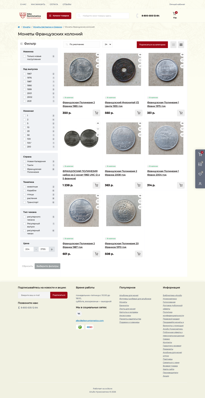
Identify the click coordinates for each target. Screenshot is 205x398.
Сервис (166, 339)
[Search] (79, 16)
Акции (166, 376)
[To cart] (96, 113)
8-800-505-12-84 (150, 15)
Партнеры (167, 359)
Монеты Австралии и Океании (47, 27)
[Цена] (28, 249)
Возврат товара (170, 366)
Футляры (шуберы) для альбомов (135, 299)
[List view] (173, 44)
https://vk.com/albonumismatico (79, 313)
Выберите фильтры (47, 266)
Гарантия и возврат (172, 346)
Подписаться (59, 295)
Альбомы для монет (128, 295)
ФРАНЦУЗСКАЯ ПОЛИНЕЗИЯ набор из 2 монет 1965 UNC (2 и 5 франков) (81, 175)
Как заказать (38, 4)
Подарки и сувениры (129, 322)
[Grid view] (181, 44)
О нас (23, 4)
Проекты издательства (130, 319)
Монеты (26, 27)
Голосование (169, 302)
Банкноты (124, 305)
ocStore (108, 388)
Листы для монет (127, 309)
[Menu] (59, 15)
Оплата (54, 4)
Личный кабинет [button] (177, 4)
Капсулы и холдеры (128, 312)
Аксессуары (125, 315)
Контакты (167, 342)
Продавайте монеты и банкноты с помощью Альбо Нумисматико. (173, 325)
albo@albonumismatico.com (90, 320)
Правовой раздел (171, 319)
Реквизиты (168, 349)
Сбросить (27, 266)
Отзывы (67, 4)
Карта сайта (168, 369)
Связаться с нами (171, 362)
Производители (170, 372)
